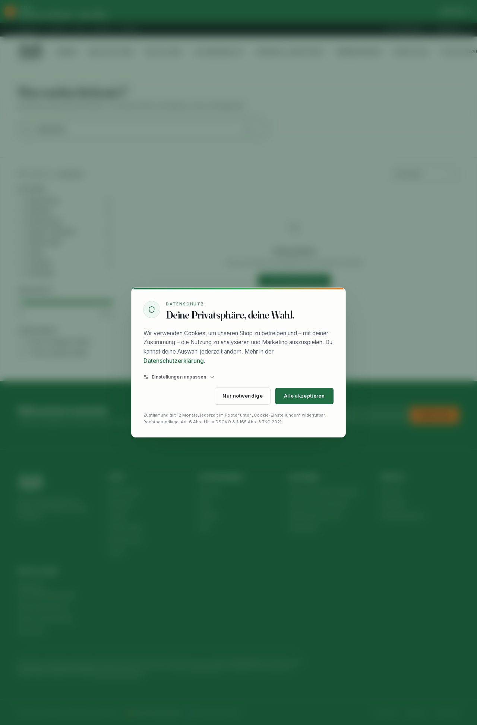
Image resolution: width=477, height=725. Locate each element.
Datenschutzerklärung (173, 360)
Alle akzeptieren (304, 396)
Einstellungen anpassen (179, 377)
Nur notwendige (242, 396)
